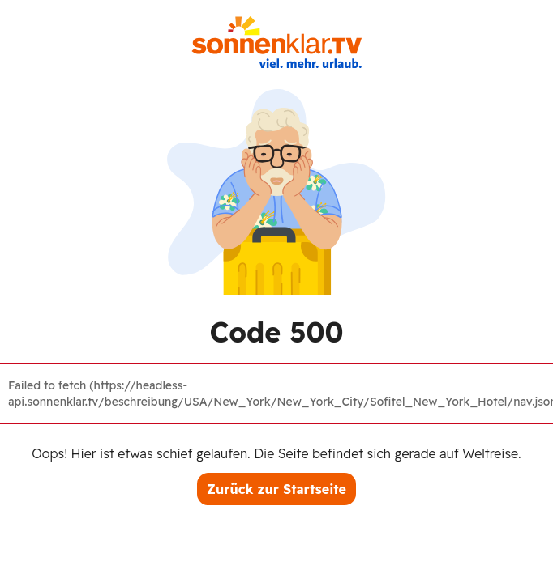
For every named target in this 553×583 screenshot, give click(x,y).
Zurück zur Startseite (276, 489)
